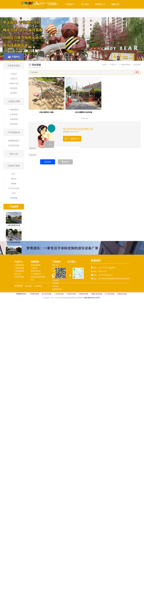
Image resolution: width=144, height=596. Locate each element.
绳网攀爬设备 (13, 141)
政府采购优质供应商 (38, 277)
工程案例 (70, 4)
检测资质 (35, 262)
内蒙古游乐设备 (96, 294)
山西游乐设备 (83, 294)
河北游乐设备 (71, 294)
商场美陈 (13, 88)
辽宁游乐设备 (109, 294)
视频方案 (115, 4)
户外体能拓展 (19, 271)
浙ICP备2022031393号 (92, 298)
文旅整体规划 (19, 265)
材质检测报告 (35, 265)
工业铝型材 (38, 286)
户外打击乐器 (13, 188)
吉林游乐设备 (122, 294)
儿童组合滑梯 (19, 268)
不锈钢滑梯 (13, 110)
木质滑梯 (13, 114)
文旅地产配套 (125, 65)
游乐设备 (28, 286)
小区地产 (13, 74)
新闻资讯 (100, 4)
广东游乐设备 (59, 294)
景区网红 (13, 93)
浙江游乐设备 (46, 294)
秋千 (14, 174)
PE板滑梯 (14, 119)
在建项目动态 (57, 289)
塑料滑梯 (13, 124)
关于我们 (85, 4)
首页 (24, 4)
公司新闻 (55, 280)
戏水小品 (17, 274)
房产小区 (55, 265)
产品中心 (113, 65)
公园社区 (13, 79)
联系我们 (26, 13)
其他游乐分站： (21, 294)
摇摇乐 (13, 179)
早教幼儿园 (13, 83)
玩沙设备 (13, 198)
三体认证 (34, 268)
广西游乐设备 (34, 294)
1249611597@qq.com (105, 275)
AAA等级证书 (36, 274)
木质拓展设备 (13, 145)
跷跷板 (13, 184)
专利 (32, 280)
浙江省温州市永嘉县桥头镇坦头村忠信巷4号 (114, 279)
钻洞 (14, 193)
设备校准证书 (35, 271)
